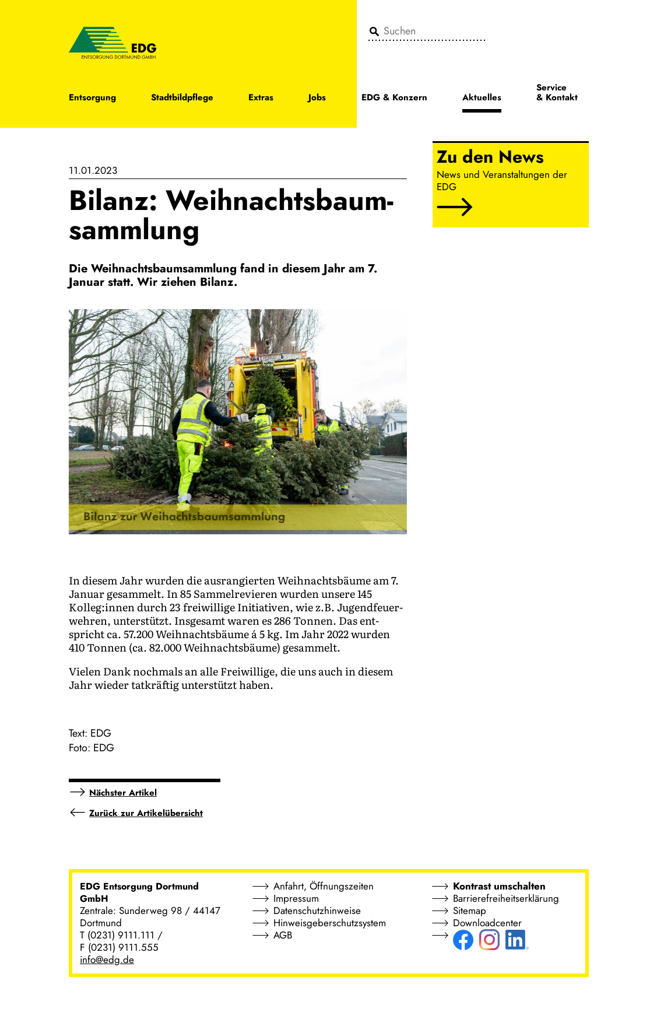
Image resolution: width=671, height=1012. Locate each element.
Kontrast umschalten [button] (499, 886)
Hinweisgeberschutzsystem (329, 923)
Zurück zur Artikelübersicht (146, 813)
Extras (260, 98)
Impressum (296, 898)
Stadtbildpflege (182, 98)
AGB (282, 935)
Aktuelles (481, 98)
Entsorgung (92, 98)
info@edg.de (107, 960)
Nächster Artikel (123, 792)
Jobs (317, 98)
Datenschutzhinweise (317, 911)
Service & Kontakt (557, 93)
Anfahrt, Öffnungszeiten (323, 886)
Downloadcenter (487, 923)
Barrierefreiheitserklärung (506, 898)
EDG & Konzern (394, 98)
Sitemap (469, 911)
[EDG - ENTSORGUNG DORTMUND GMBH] (112, 42)
